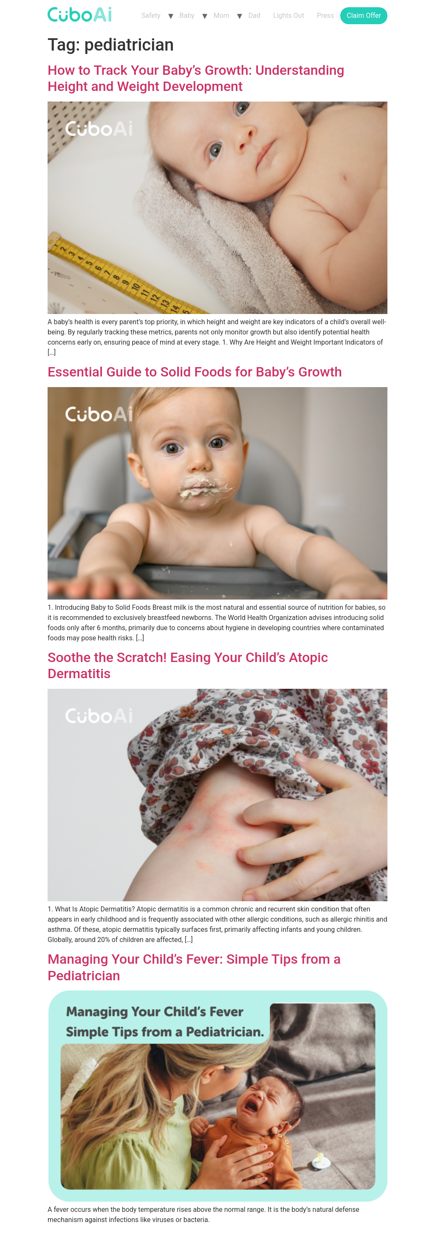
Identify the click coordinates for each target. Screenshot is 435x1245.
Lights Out (288, 15)
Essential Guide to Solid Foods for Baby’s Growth (195, 372)
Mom (221, 15)
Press (325, 15)
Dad (254, 15)
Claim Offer (364, 15)
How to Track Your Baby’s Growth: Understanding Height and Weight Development (196, 78)
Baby (187, 15)
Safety (151, 15)
